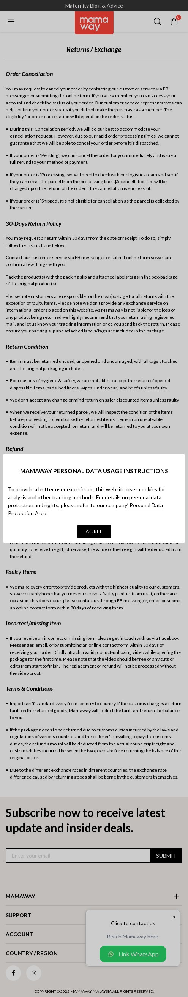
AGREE (94, 531)
